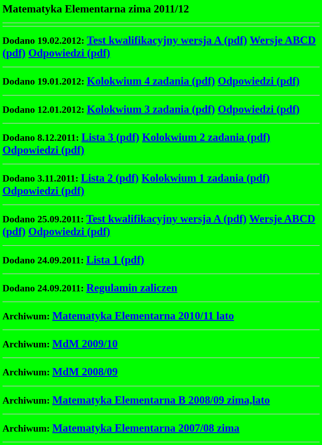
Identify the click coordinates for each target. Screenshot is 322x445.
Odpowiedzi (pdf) (69, 53)
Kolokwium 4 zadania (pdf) (151, 81)
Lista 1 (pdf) (115, 260)
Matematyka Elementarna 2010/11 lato (143, 316)
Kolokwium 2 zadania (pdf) (206, 137)
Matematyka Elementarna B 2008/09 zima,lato (161, 400)
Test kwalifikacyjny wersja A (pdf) (167, 40)
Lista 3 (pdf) (110, 137)
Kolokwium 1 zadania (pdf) (206, 178)
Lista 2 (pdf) (110, 178)
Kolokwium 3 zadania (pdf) (151, 109)
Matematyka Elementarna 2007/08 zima (146, 428)
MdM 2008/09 (85, 372)
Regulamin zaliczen (131, 288)
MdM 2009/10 (85, 344)
